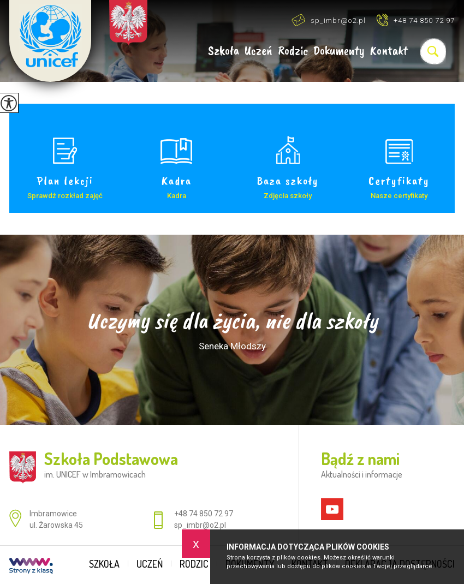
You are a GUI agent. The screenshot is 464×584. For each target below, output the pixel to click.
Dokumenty (339, 51)
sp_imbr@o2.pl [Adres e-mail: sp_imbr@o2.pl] (200, 525)
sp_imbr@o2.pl (329, 20)
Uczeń (258, 51)
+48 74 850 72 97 (416, 20)
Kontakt (389, 51)
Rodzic (293, 51)
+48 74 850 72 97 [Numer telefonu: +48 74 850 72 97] (203, 513)
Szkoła (223, 51)
